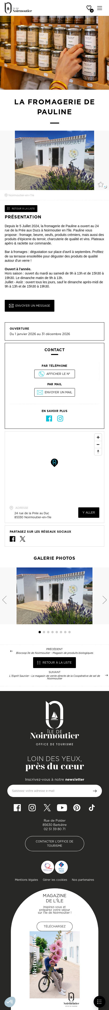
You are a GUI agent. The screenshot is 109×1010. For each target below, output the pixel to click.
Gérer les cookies (55, 880)
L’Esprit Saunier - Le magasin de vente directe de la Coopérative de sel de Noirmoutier (54, 677)
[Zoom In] (98, 437)
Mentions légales (26, 880)
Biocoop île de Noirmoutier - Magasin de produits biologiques (54, 653)
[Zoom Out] (98, 444)
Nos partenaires (83, 880)
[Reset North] (98, 451)
